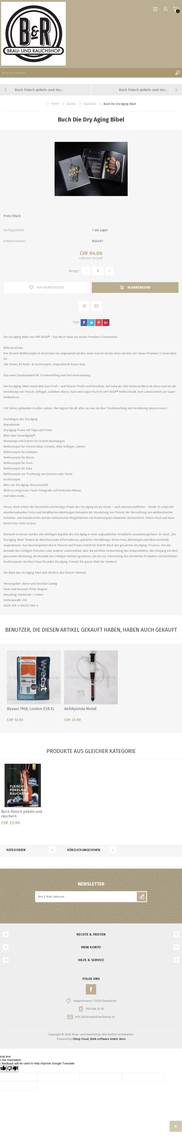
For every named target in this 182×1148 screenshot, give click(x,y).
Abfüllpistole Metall (80, 709)
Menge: (74, 271)
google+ (106, 322)
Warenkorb (176, 9)
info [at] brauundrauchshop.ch (95, 1016)
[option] (22, 796)
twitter (91, 322)
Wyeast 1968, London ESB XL (30, 709)
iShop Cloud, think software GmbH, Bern (99, 1039)
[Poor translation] (12, 1068)
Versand (97, 258)
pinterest (98, 322)
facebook (84, 322)
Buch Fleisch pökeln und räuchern (21, 814)
